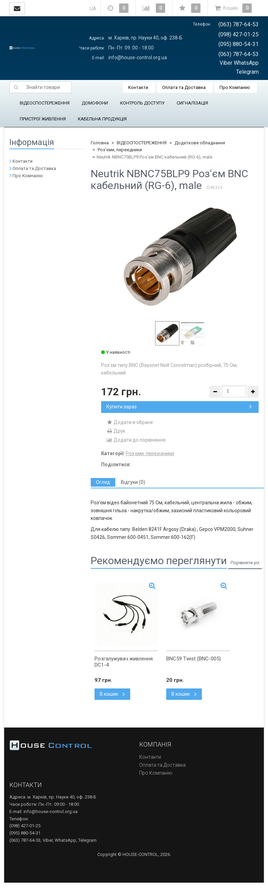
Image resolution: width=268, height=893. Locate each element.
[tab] (103, 482)
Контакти (138, 87)
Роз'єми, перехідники (120, 149)
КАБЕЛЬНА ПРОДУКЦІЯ (102, 118)
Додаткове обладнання (200, 142)
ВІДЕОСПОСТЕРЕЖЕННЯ (45, 103)
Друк (115, 431)
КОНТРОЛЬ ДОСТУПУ (142, 103)
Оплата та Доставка (184, 87)
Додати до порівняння (136, 440)
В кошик (112, 694)
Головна (100, 142)
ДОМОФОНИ (95, 103)
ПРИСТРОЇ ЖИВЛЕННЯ (43, 118)
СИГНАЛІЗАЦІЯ (192, 103)
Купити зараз (179, 406)
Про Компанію (235, 87)
